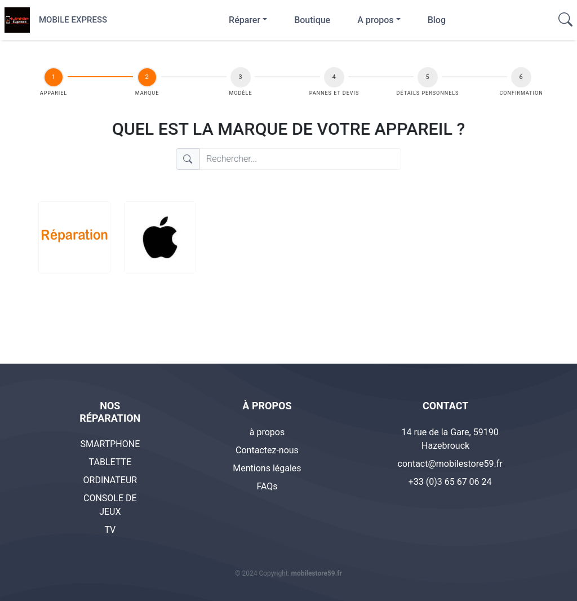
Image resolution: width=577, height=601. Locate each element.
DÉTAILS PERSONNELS (427, 93)
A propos (375, 20)
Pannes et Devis (333, 93)
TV (110, 529)
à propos (267, 432)
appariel (55, 93)
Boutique (312, 20)
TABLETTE (110, 462)
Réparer (244, 20)
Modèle (240, 93)
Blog (437, 20)
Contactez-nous (267, 450)
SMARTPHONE (110, 444)
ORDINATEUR (110, 480)
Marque (148, 93)
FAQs (266, 486)
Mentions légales (267, 468)
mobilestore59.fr (316, 573)
